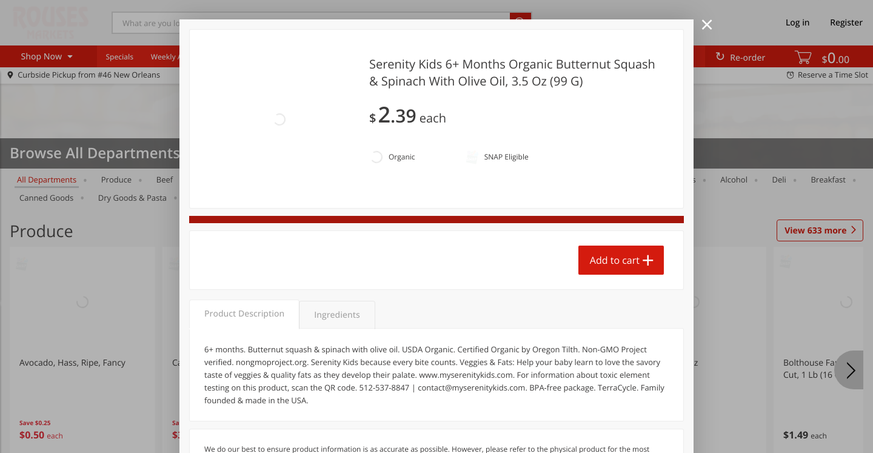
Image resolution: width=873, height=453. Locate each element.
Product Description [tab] (244, 247)
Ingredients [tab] (337, 248)
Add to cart (615, 200)
